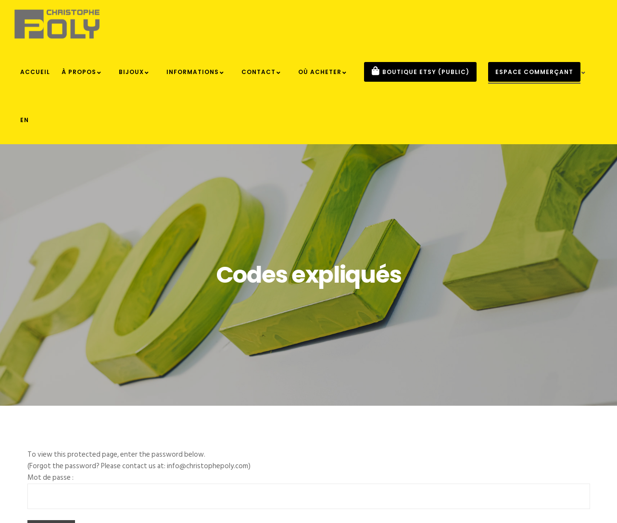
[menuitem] (24, 120)
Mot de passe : (50, 478)
